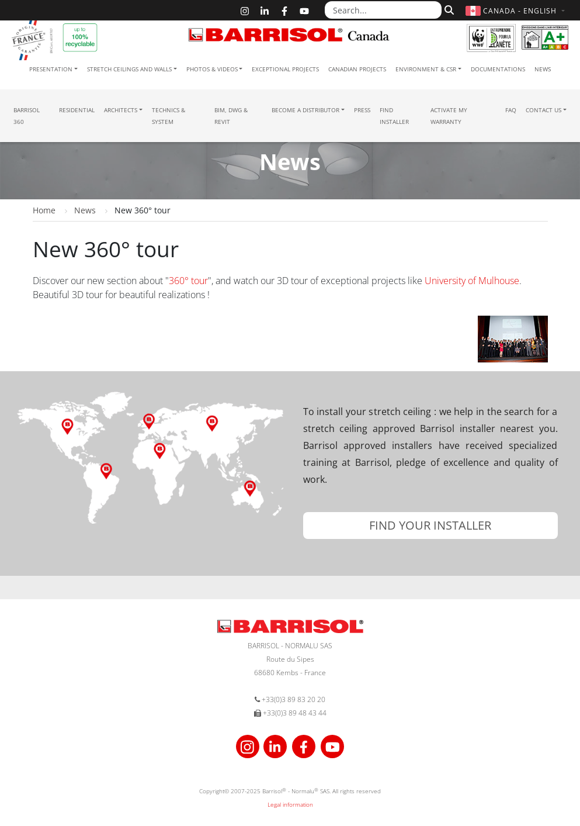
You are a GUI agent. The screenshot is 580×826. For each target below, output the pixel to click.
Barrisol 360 (26, 116)
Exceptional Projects (285, 69)
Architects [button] (120, 110)
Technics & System (168, 116)
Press (362, 110)
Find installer (394, 116)
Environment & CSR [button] (425, 69)
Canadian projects (357, 69)
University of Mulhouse (472, 280)
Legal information (290, 804)
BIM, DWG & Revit (231, 116)
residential (77, 110)
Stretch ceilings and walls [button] (129, 69)
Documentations (498, 69)
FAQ (510, 110)
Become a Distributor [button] (305, 110)
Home (44, 210)
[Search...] (383, 10)
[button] (516, 11)
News (542, 69)
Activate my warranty (448, 116)
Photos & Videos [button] (212, 69)
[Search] (448, 10)
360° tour (188, 280)
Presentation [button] (50, 69)
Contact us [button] (543, 110)
